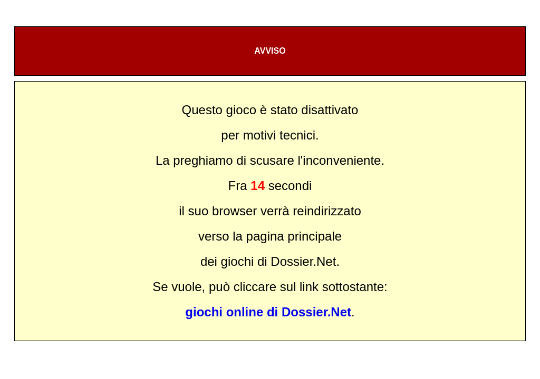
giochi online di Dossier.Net (268, 312)
